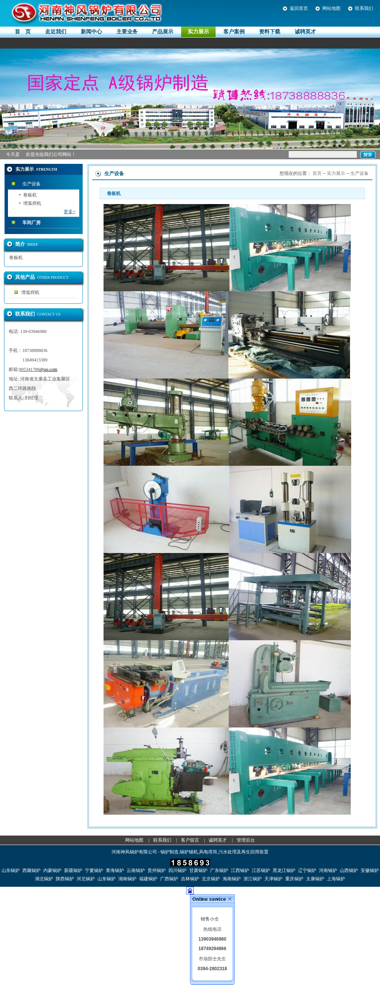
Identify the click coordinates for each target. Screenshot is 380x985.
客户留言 (190, 840)
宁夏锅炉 (94, 870)
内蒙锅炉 (52, 870)
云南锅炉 (136, 870)
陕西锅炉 (65, 878)
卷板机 (30, 195)
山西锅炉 (349, 870)
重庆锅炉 (294, 878)
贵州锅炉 (157, 870)
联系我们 (364, 8)
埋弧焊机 (32, 203)
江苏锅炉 (261, 870)
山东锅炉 (11, 870)
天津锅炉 (273, 878)
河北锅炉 (86, 878)
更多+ (69, 211)
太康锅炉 (315, 878)
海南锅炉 (232, 878)
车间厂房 (31, 222)
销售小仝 (210, 919)
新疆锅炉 (73, 870)
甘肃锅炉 (198, 870)
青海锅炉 (115, 870)
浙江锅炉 (252, 878)
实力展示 (336, 173)
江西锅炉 (240, 870)
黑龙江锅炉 (284, 870)
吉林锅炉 (190, 878)
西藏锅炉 (31, 870)
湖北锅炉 (44, 878)
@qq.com (48, 369)
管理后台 (246, 840)
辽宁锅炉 (307, 870)
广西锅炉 (169, 878)
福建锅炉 (148, 878)
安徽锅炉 (370, 870)
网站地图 (331, 8)
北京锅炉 (211, 878)
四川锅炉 (177, 870)
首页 (317, 173)
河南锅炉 (328, 870)
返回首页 (299, 8)
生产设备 (31, 184)
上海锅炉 (336, 878)
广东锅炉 (219, 870)
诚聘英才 (218, 840)
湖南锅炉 (127, 878)
